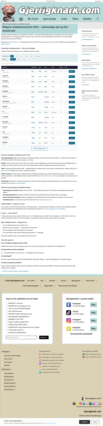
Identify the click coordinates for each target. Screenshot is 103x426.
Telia (24, 59)
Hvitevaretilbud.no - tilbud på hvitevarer (51, 372)
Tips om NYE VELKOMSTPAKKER (19, 308)
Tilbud (75, 19)
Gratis (64, 19)
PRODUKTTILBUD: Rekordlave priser (20, 314)
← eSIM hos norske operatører (9, 271)
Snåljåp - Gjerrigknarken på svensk (93, 354)
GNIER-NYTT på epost (15, 303)
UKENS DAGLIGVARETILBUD (17, 325)
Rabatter (87, 19)
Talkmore (93, 95)
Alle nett (13, 59)
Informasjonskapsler (31, 286)
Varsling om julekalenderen (17, 332)
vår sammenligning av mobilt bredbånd (54, 209)
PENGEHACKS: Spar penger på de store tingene (23, 327)
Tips (42, 281)
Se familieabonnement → (88, 39)
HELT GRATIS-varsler (15, 311)
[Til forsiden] (59, 11)
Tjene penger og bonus (15, 330)
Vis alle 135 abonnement (39, 148)
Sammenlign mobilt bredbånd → (89, 68)
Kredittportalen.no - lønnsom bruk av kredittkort (53, 354)
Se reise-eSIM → (86, 84)
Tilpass (95, 422)
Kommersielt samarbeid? (81, 334)
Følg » (93, 305)
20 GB (31, 56)
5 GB (21, 56)
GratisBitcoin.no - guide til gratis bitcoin (51, 366)
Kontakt (52, 281)
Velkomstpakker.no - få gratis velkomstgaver (52, 357)
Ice (28, 59)
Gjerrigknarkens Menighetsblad (18, 316)
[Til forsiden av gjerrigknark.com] (8, 13)
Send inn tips (50, 1)
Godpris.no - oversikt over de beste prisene (52, 363)
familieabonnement (12, 42)
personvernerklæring (51, 423)
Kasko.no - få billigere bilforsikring (49, 369)
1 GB (16, 56)
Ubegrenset (37, 56)
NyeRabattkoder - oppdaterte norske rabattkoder (53, 360)
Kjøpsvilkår (48, 286)
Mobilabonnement (24, 24)
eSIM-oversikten (5, 44)
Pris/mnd (34, 67)
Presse (63, 281)
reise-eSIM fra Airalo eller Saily (49, 176)
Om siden (31, 281)
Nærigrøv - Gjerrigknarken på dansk (93, 357)
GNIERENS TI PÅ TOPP (15, 319)
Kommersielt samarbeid (67, 286)
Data (45, 67)
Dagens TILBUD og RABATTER (18, 322)
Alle (12, 56)
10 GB (26, 56)
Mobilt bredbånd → (24, 271)
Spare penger (49, 19)
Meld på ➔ (43, 337)
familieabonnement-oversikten (17, 183)
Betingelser (76, 281)
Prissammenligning (11, 24)
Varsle (3, 1)
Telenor (19, 59)
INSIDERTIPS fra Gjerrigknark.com (19, 306)
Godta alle (84, 422)
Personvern (90, 281)
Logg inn (98, 1)
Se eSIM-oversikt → (86, 54)
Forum (33, 19)
